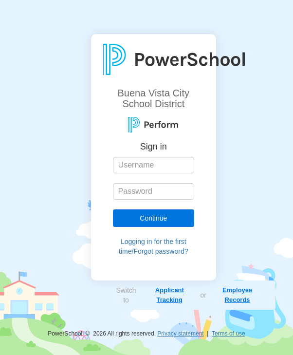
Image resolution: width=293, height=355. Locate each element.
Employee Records (237, 294)
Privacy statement (180, 333)
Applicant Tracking (169, 294)
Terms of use (228, 333)
